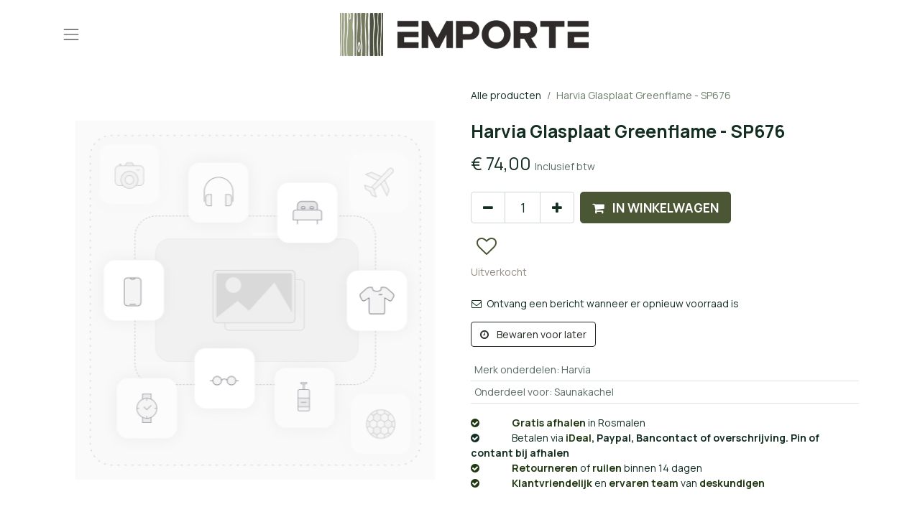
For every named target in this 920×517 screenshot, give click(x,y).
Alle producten (506, 95)
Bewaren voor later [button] (533, 334)
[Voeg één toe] (557, 207)
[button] (655, 207)
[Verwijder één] (488, 207)
